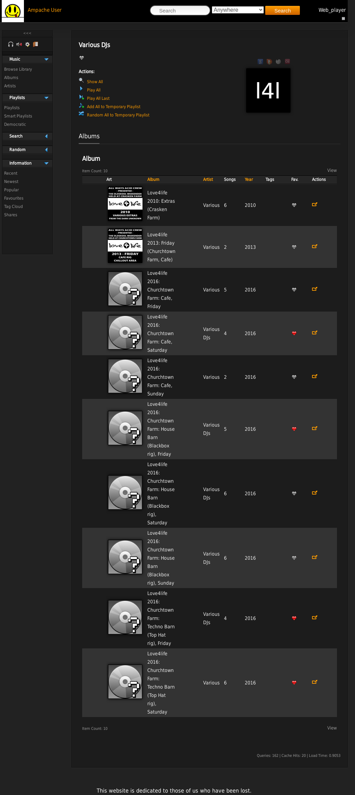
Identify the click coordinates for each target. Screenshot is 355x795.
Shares (10, 214)
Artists (10, 86)
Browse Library (18, 69)
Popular (11, 189)
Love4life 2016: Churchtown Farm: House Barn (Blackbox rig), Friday (161, 429)
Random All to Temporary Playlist (118, 115)
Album (153, 179)
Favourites (14, 198)
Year (249, 179)
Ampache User (45, 10)
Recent (10, 173)
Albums (11, 77)
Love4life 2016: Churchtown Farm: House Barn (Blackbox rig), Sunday (161, 558)
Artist (208, 179)
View (332, 170)
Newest (11, 181)
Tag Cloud (13, 206)
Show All (95, 81)
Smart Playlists (18, 116)
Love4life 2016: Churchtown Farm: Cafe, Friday (160, 289)
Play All (94, 90)
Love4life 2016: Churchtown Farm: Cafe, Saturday (160, 333)
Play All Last (98, 98)
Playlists (12, 107)
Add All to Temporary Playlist (113, 106)
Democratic (15, 124)
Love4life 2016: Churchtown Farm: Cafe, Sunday (160, 377)
